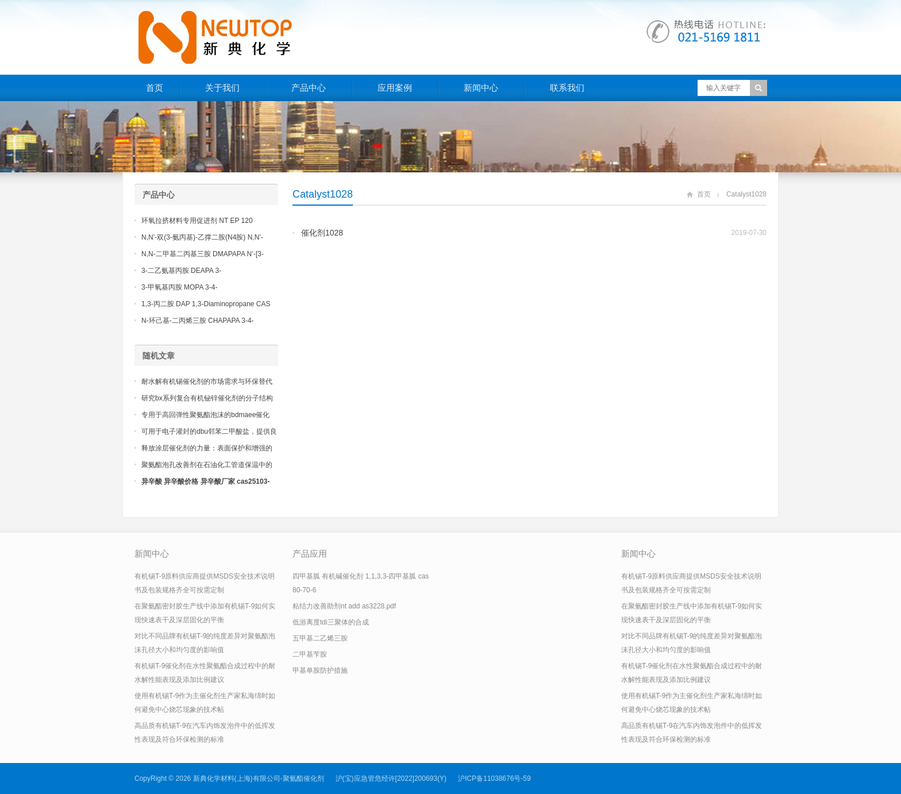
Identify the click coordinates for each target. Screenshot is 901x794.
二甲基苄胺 (309, 654)
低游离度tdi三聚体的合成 (330, 622)
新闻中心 (481, 87)
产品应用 (309, 553)
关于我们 (222, 87)
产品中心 (308, 87)
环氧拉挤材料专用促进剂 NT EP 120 (197, 221)
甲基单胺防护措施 (320, 670)
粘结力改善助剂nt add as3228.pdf (344, 606)
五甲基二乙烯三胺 (320, 638)
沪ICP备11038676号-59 (494, 778)
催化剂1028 (322, 232)
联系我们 (567, 87)
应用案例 (395, 87)
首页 (154, 87)
